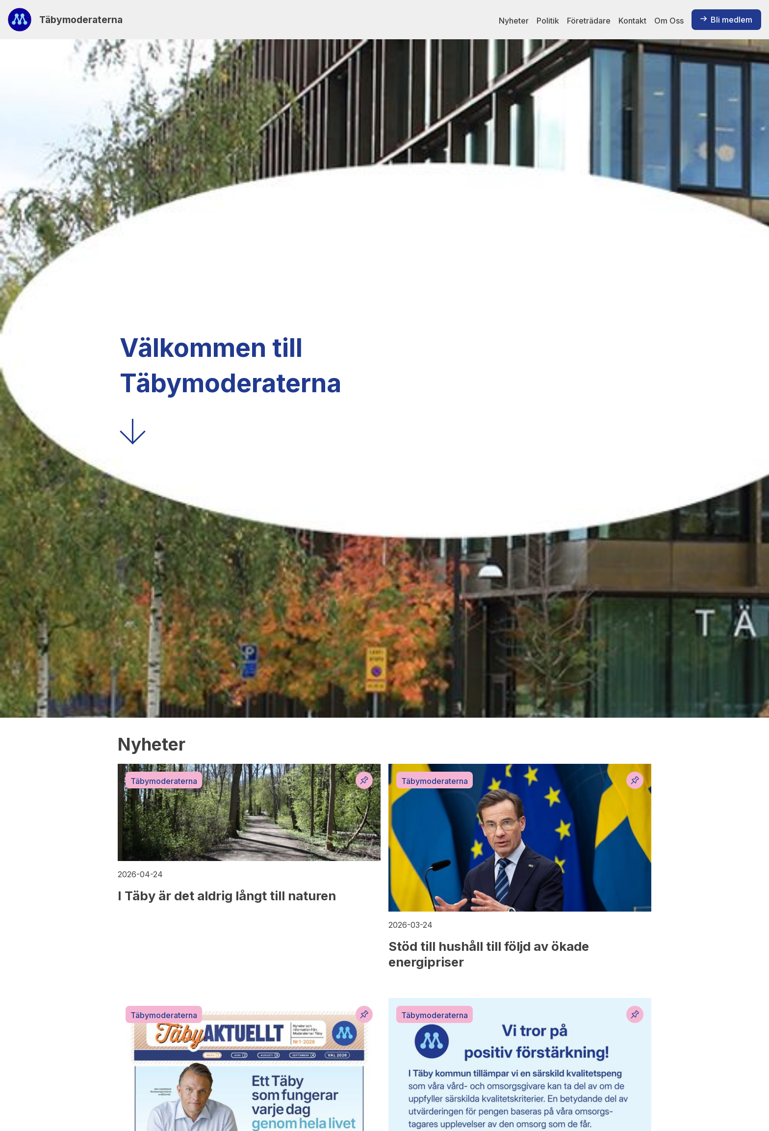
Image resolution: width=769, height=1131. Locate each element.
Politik (548, 21)
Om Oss (669, 21)
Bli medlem (726, 20)
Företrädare (589, 21)
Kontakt (632, 21)
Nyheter (514, 21)
